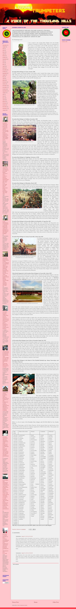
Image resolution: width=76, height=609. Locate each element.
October (4, 57)
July (3, 48)
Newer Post (15, 602)
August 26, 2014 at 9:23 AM (27, 536)
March (4, 55)
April (4, 53)
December (5, 85)
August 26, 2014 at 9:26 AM (27, 553)
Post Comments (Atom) (22, 605)
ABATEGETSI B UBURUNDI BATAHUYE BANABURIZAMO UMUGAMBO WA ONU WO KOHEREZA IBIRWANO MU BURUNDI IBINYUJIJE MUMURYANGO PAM (6, 359)
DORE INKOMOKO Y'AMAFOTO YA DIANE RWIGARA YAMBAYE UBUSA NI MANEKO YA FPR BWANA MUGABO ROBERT (5, 227)
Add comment (16, 564)
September (5, 45)
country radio (64, 41)
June (3, 50)
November (5, 69)
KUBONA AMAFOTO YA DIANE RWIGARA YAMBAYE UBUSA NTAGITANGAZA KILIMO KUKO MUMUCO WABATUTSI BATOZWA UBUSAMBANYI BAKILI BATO (5, 131)
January (4, 83)
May (3, 52)
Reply (17, 548)
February (4, 82)
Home (35, 602)
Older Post (56, 602)
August (4, 46)
